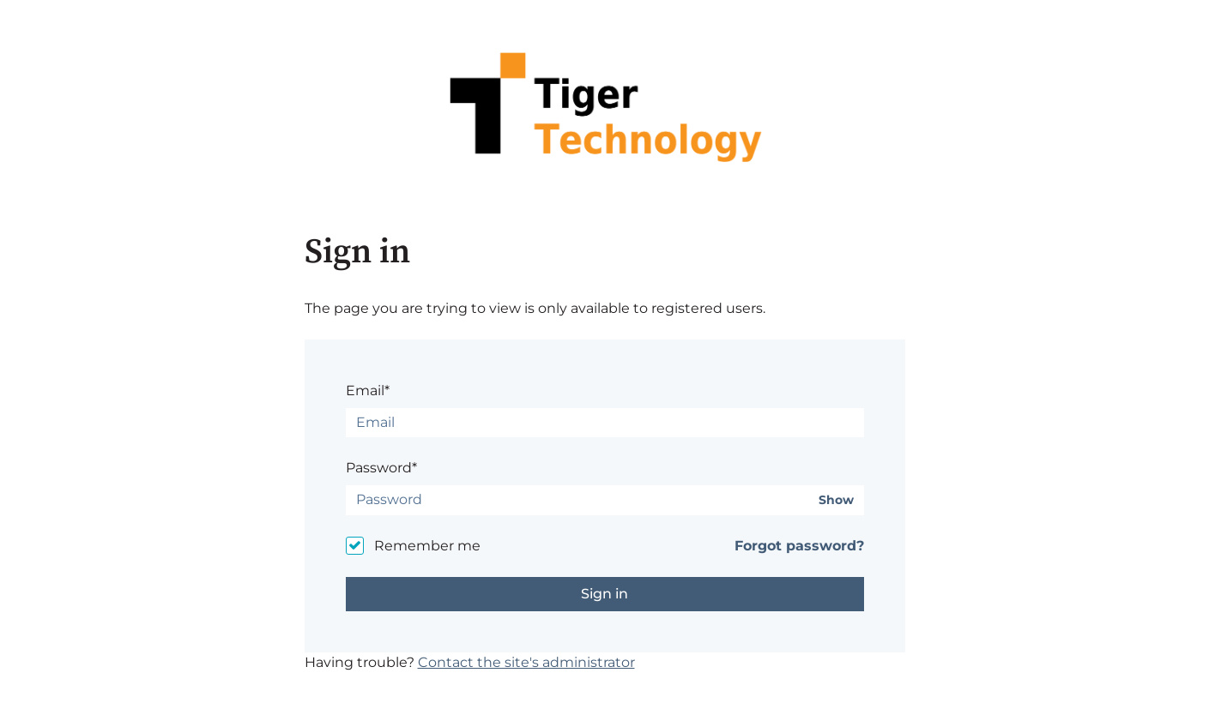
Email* (368, 390)
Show (836, 500)
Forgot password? (799, 546)
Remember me (427, 546)
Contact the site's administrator (526, 662)
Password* (381, 468)
